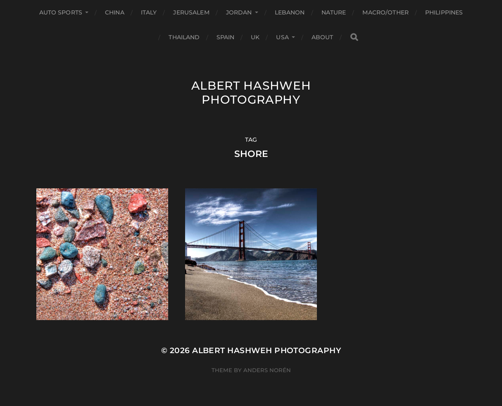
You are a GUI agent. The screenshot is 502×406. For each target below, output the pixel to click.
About (322, 37)
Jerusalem (191, 12)
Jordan (239, 12)
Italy (149, 12)
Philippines (444, 12)
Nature (333, 12)
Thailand (184, 37)
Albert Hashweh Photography (251, 92)
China (114, 12)
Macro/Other (385, 12)
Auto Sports (61, 12)
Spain (226, 37)
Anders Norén (267, 370)
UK (255, 37)
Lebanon (290, 12)
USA (282, 37)
